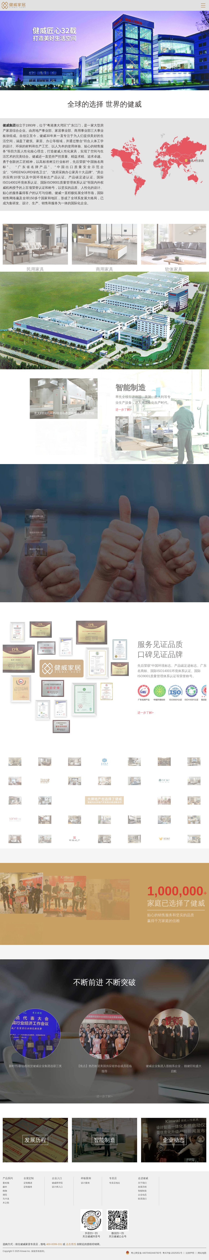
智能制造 (142, 1191)
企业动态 (142, 1195)
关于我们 (142, 1183)
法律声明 (190, 1253)
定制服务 (28, 1187)
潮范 (5, 1195)
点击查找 (71, 1244)
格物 (5, 1191)
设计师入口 (57, 1187)
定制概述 (28, 1183)
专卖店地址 (114, 1183)
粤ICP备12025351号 (172, 1253)
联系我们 (142, 1198)
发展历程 (142, 1187)
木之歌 (6, 1202)
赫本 (5, 1187)
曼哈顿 (6, 1183)
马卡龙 (6, 1198)
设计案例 (85, 1183)
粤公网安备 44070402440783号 (146, 1253)
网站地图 (202, 1253)
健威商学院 (57, 1183)
